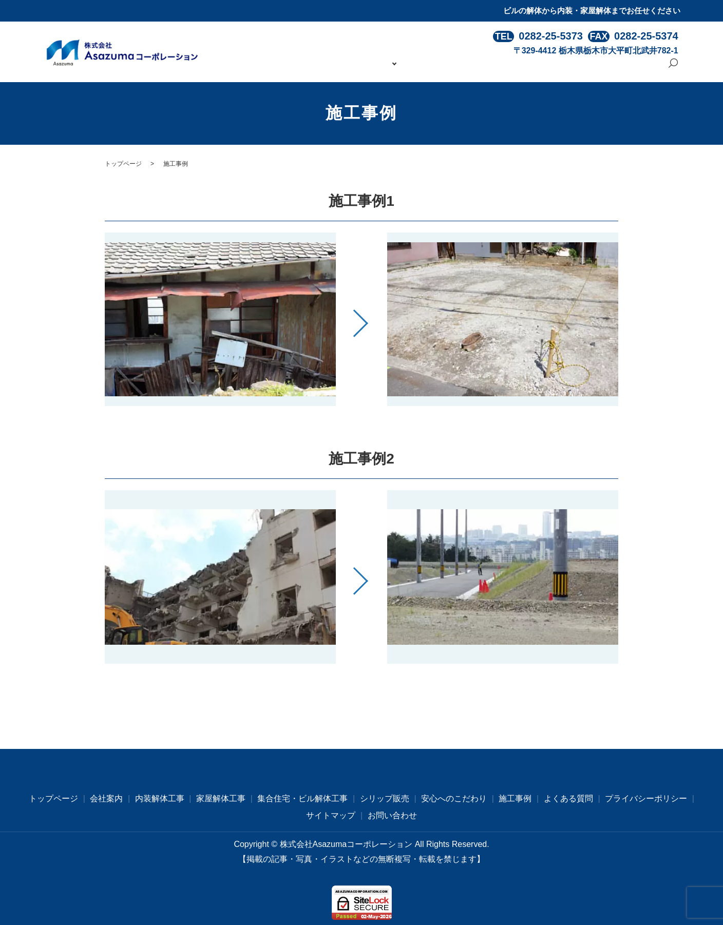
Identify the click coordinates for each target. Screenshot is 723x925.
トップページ (315, 68)
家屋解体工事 (220, 798)
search (673, 68)
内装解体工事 (159, 798)
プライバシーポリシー (646, 798)
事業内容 (406, 68)
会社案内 (365, 68)
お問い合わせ (632, 68)
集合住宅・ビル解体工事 (302, 798)
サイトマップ (330, 815)
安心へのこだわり (468, 68)
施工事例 (525, 68)
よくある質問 (574, 68)
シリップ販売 (384, 798)
